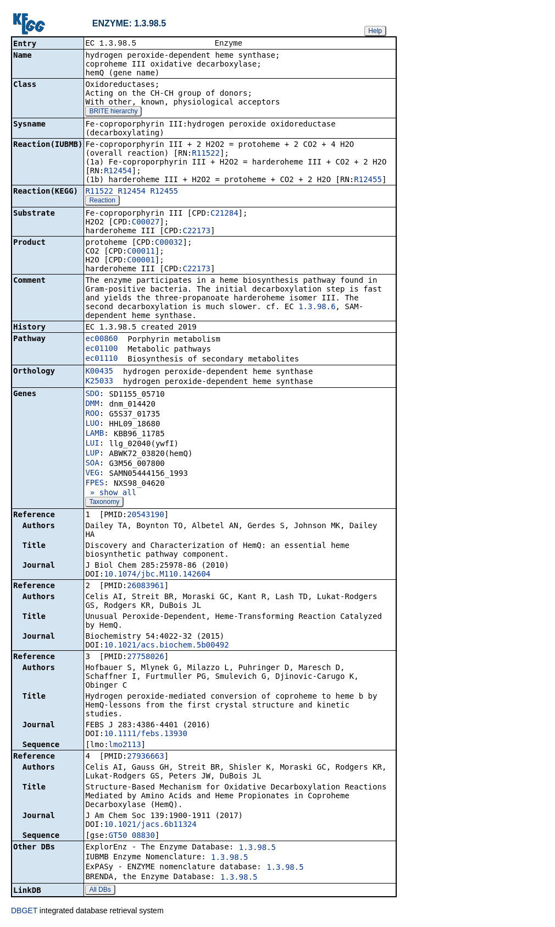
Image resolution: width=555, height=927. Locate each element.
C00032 (169, 243)
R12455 (368, 180)
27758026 (145, 657)
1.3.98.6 (316, 307)
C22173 (196, 231)
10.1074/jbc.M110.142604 (157, 575)
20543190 (145, 515)
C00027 (146, 222)
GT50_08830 (132, 836)
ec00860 (101, 339)
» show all (110, 493)
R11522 (206, 154)
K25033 (99, 381)
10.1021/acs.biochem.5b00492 (166, 645)
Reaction (102, 201)
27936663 (145, 757)
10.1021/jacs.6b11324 (150, 825)
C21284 (224, 214)
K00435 (99, 371)
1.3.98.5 (257, 848)
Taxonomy (104, 503)
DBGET (24, 911)
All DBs (99, 891)
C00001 (141, 260)
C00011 (141, 252)
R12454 (118, 171)
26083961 (145, 586)
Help (375, 31)
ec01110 (101, 359)
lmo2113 (125, 745)
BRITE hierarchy (113, 112)
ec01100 (101, 349)
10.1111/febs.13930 (145, 734)
